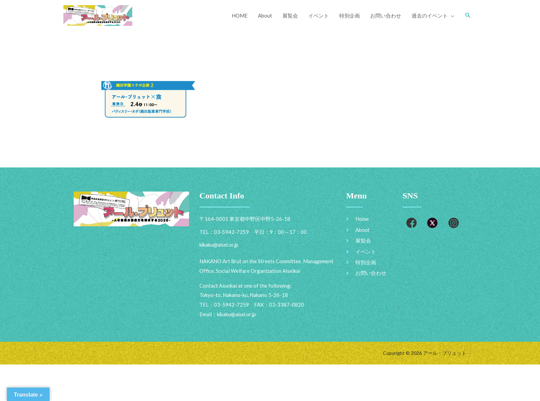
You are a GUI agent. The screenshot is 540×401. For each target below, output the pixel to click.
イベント (318, 15)
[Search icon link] (468, 15)
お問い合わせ (385, 15)
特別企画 (349, 15)
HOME (240, 15)
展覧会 (290, 15)
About (265, 15)
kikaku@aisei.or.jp (237, 314)
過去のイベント (430, 15)
